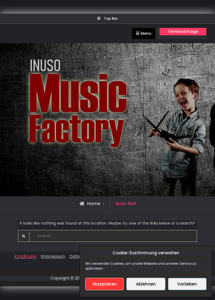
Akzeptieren (104, 284)
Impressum (53, 256)
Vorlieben (187, 284)
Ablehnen (146, 284)
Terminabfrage (183, 31)
